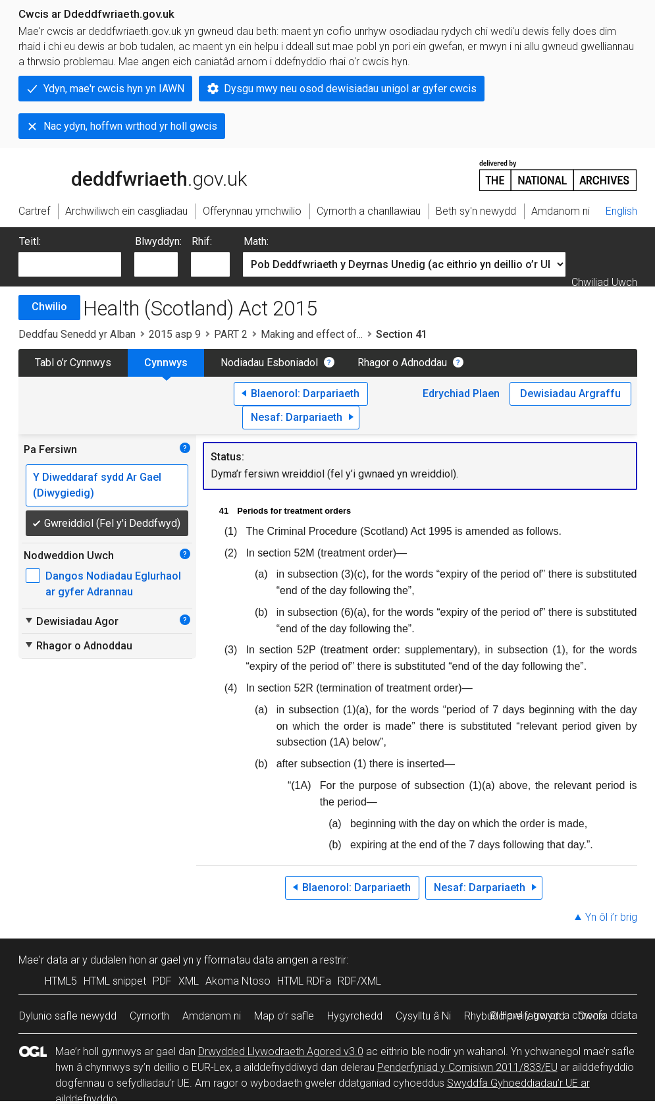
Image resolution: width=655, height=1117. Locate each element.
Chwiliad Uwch (604, 282)
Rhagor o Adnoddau (402, 362)
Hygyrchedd (354, 1016)
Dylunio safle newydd (68, 1016)
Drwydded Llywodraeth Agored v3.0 (280, 1051)
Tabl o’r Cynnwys (73, 362)
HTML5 (61, 981)
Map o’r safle (284, 1016)
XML (188, 981)
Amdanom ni (211, 1016)
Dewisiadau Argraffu (570, 393)
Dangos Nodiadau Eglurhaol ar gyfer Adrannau (113, 584)
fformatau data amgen (256, 960)
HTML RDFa (304, 981)
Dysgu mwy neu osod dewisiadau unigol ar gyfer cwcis (350, 88)
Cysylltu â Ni (423, 1016)
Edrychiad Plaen (461, 393)
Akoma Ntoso (238, 981)
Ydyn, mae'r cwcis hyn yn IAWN (113, 88)
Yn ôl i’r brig (611, 917)
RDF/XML (359, 981)
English (621, 211)
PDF (162, 981)
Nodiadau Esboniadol (269, 362)
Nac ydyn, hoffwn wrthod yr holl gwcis (130, 126)
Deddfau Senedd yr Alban (77, 334)
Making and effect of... (312, 334)
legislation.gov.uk (122, 174)
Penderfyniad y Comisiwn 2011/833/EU (467, 1067)
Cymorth (149, 1016)
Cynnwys (166, 362)
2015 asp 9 (175, 334)
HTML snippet (115, 981)
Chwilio (49, 306)
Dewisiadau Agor (71, 621)
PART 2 (231, 334)
